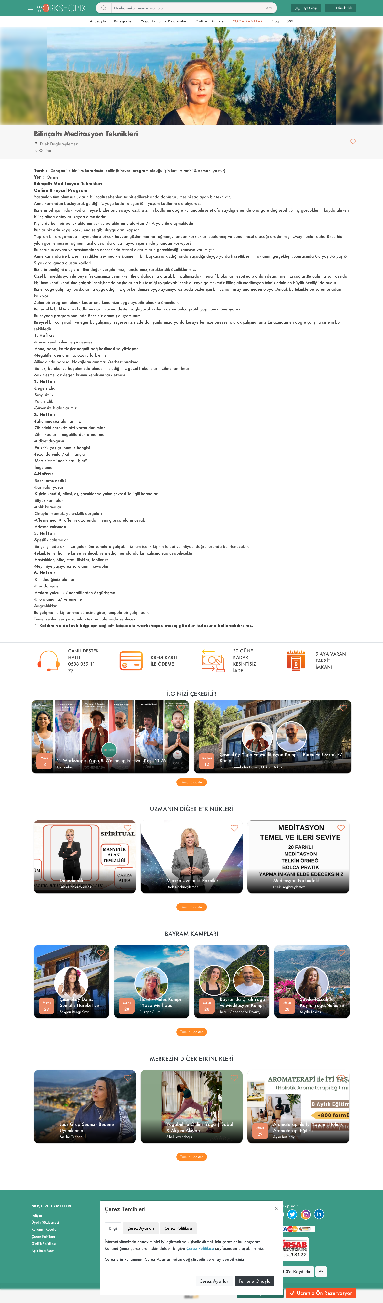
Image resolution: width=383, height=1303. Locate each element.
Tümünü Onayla (255, 1281)
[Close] (276, 1208)
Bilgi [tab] (113, 1228)
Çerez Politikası (200, 1248)
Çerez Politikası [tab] (178, 1228)
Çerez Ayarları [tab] (140, 1228)
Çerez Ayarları (214, 1281)
